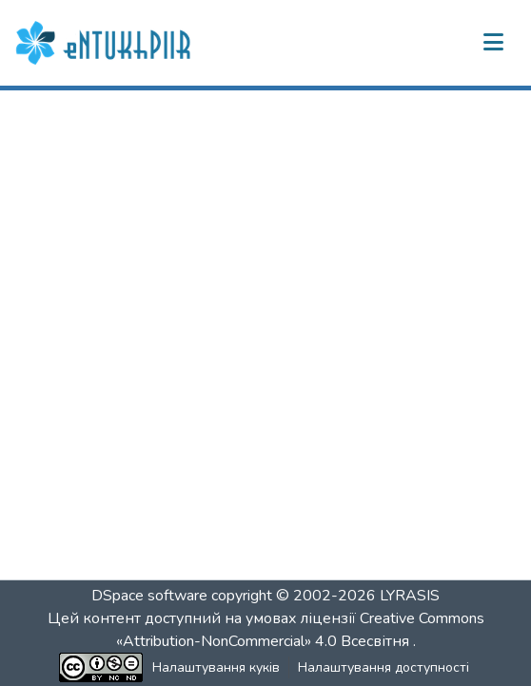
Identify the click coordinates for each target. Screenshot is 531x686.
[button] (105, 43)
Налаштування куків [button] (216, 667)
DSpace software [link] (149, 595)
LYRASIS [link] (410, 595)
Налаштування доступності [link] (383, 667)
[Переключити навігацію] (493, 43)
